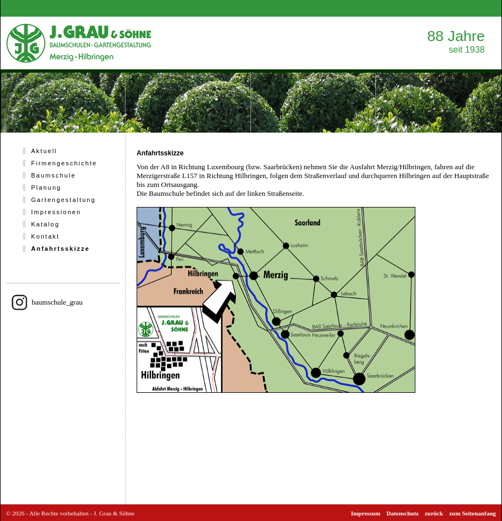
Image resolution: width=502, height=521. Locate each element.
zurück (434, 513)
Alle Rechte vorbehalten (59, 513)
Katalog (45, 224)
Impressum (365, 513)
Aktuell (44, 151)
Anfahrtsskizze (60, 248)
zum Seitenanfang (472, 513)
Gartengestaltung (63, 199)
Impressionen (56, 212)
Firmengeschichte (64, 163)
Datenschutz (402, 513)
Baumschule (53, 175)
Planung (46, 187)
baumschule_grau (57, 302)
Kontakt (45, 236)
